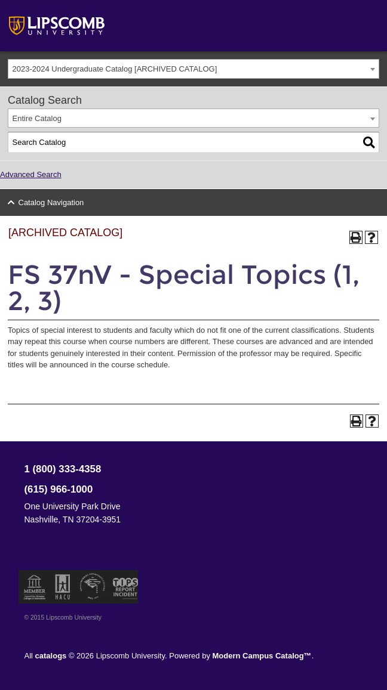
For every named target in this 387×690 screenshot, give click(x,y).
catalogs (51, 655)
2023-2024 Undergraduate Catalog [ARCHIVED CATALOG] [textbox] (115, 68)
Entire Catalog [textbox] (37, 118)
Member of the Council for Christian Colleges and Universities (35, 587)
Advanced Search (31, 174)
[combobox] (193, 69)
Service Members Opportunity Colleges (93, 587)
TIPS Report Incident (124, 587)
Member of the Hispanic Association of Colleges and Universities (63, 587)
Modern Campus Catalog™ (262, 655)
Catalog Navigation (51, 202)
